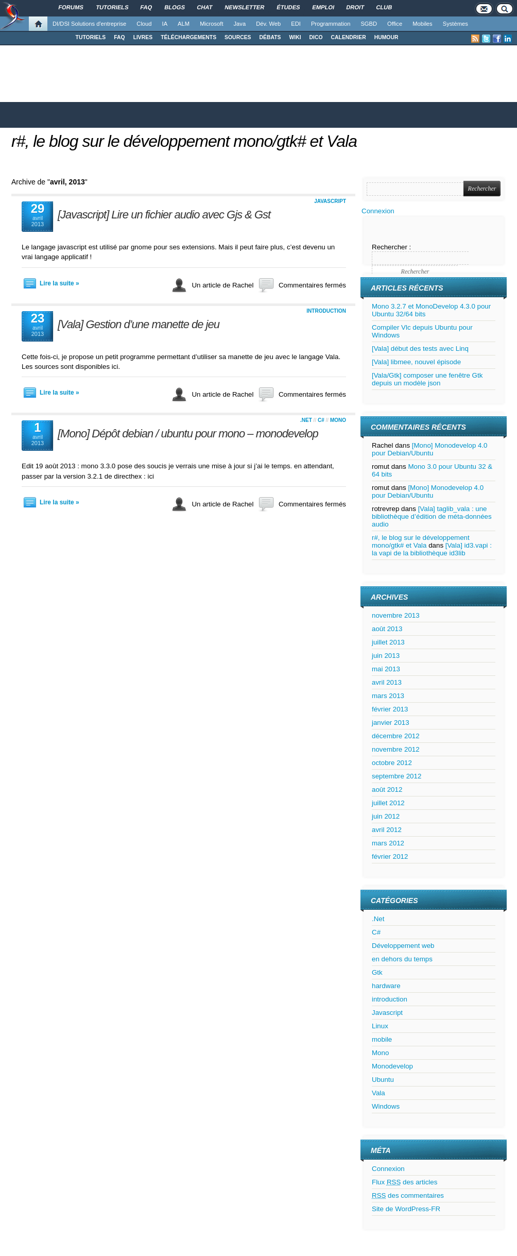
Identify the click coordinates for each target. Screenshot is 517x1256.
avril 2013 (387, 682)
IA (165, 24)
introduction (326, 311)
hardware (386, 986)
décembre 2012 (396, 736)
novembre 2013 (396, 615)
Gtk (377, 972)
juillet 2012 (388, 803)
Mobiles (422, 24)
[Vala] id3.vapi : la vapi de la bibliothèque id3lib (432, 549)
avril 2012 (387, 830)
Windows (386, 1106)
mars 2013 (388, 696)
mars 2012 (388, 843)
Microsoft (211, 24)
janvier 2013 (390, 722)
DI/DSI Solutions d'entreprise (89, 24)
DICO (316, 37)
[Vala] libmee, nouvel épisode (416, 362)
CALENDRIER (348, 37)
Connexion (377, 211)
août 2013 (387, 629)
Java (240, 24)
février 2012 (390, 856)
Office (394, 24)
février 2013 (390, 709)
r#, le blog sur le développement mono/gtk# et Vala (184, 141)
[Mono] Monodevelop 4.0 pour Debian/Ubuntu (430, 449)
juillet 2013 (388, 642)
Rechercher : (391, 247)
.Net (306, 420)
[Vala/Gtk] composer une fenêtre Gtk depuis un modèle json (427, 379)
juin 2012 (386, 816)
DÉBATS (270, 37)
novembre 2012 (396, 749)
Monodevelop (392, 1066)
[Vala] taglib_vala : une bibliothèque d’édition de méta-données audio (432, 516)
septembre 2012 (396, 776)
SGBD (368, 24)
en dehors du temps (402, 959)
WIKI (295, 37)
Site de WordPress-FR (406, 1209)
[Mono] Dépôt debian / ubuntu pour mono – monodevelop (188, 433)
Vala (378, 1093)
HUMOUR (386, 37)
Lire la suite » (59, 283)
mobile (382, 1039)
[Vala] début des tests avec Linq (420, 348)
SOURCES (238, 37)
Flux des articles (404, 1182)
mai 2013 (386, 669)
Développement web (403, 945)
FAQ (119, 37)
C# (321, 420)
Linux (380, 1026)
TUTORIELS (91, 37)
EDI (296, 24)
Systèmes (455, 24)
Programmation (330, 24)
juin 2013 (386, 655)
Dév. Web (268, 24)
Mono (338, 420)
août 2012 (387, 789)
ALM (183, 24)
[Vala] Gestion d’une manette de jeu (138, 324)
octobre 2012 (392, 763)
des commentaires (408, 1195)
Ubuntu (383, 1079)
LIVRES (143, 37)
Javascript (330, 201)
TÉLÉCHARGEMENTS (188, 37)
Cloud (143, 24)
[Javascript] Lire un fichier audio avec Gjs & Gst (164, 214)
